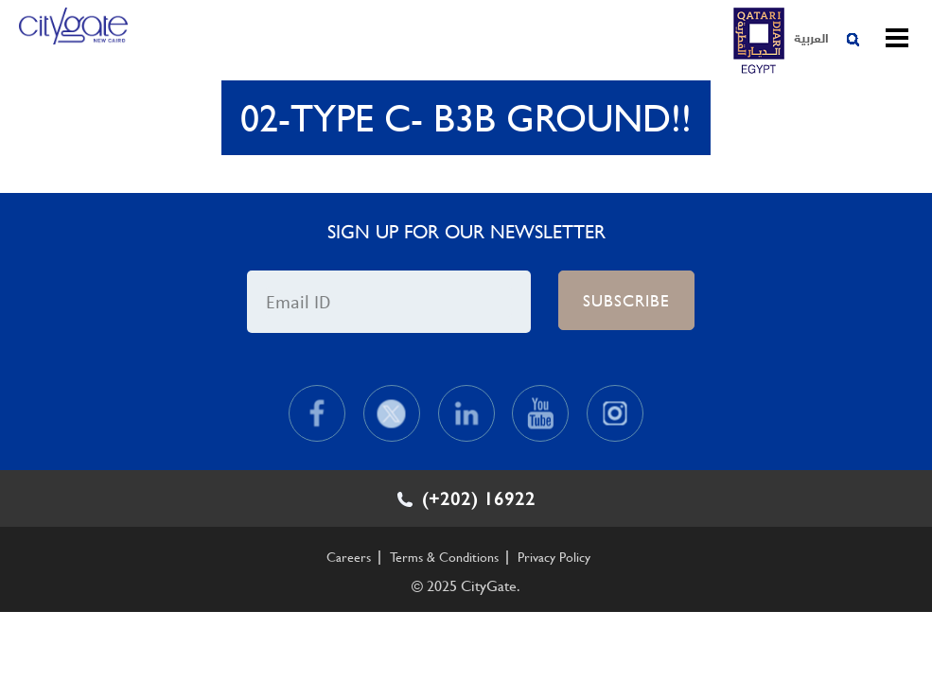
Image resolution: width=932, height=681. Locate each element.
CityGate (73, 41)
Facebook (317, 413)
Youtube (540, 413)
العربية (811, 37)
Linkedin (466, 413)
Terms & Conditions (444, 557)
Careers (348, 557)
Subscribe (626, 300)
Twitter (391, 413)
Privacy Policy (554, 557)
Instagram (615, 413)
